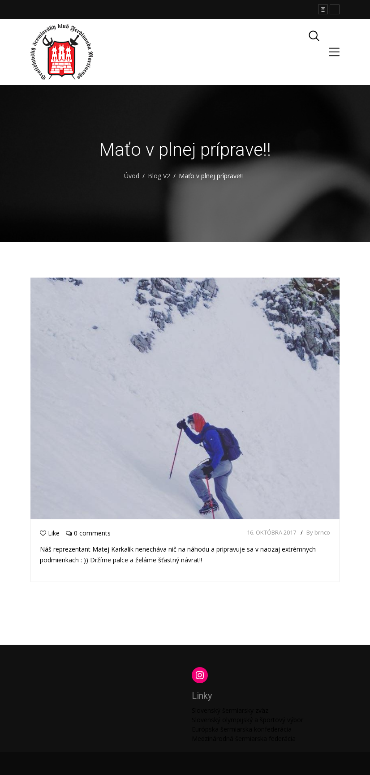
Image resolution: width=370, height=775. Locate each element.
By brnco (318, 532)
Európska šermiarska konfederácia (242, 729)
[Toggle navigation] (334, 52)
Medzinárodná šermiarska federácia (244, 738)
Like (50, 533)
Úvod (131, 175)
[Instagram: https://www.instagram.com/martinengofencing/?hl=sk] (200, 675)
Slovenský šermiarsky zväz (230, 710)
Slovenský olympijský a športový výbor (247, 719)
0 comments (88, 533)
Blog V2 (159, 175)
